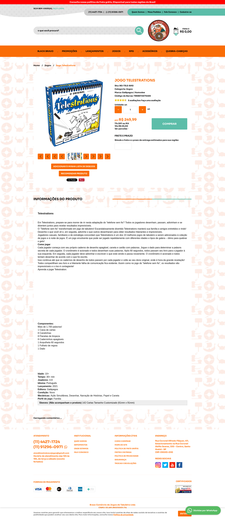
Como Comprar (123, 441)
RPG (131, 51)
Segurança (120, 460)
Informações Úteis (126, 436)
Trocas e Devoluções (125, 463)
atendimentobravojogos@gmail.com (51, 453)
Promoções (69, 51)
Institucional (82, 436)
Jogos (116, 51)
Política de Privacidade (126, 456)
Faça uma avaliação (151, 100)
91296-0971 (115, 12)
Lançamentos (95, 51)
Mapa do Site (121, 445)
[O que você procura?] (139, 30)
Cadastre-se (186, 12)
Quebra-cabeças (177, 51)
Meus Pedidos (154, 12)
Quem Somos (138, 12)
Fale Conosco (170, 12)
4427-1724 (95, 12)
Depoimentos (80, 445)
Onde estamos (81, 448)
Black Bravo (45, 51)
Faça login (58, 8)
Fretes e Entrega (123, 452)
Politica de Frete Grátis (126, 448)
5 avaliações (134, 100)
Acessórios (149, 51)
